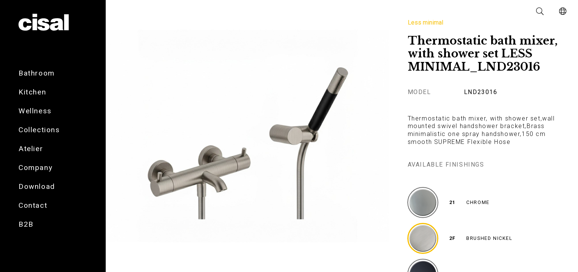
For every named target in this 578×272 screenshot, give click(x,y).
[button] (540, 11)
